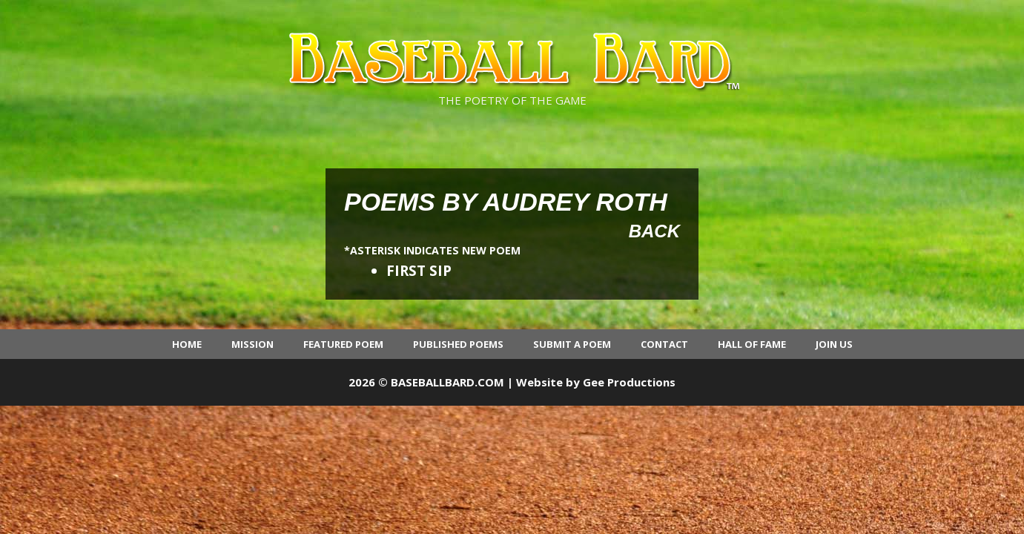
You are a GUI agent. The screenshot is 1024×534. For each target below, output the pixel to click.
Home (187, 344)
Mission (252, 344)
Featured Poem (343, 344)
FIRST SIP (419, 270)
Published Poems (458, 344)
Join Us (834, 344)
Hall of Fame (752, 344)
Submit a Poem (572, 344)
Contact (664, 344)
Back (654, 231)
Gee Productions (629, 382)
